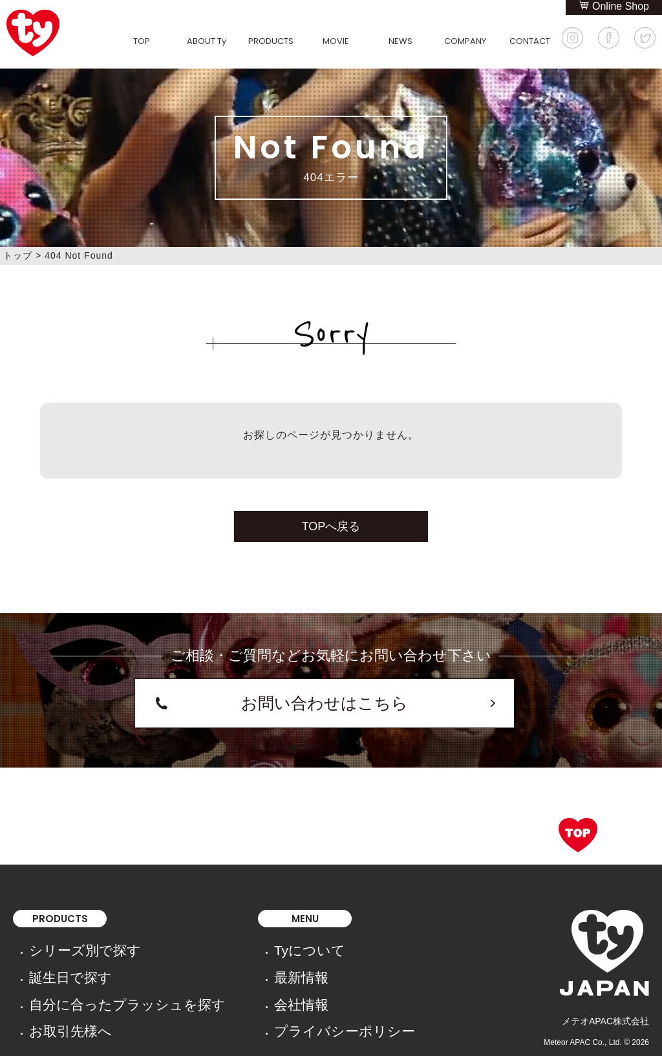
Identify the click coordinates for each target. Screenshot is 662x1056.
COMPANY (465, 41)
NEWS (400, 41)
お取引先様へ (56, 985)
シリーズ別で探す (65, 930)
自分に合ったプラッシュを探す (92, 967)
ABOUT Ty (206, 41)
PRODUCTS (271, 41)
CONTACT (529, 41)
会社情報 (222, 967)
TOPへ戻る (331, 526)
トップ (17, 255)
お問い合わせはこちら (324, 694)
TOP (141, 41)
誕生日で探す (56, 948)
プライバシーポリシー (249, 985)
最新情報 (222, 948)
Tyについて (227, 930)
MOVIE (336, 41)
